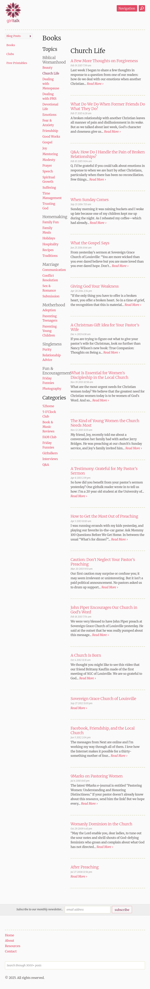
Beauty (47, 68)
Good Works (51, 136)
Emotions (49, 115)
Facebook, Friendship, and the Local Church (103, 730)
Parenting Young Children (49, 331)
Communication (54, 270)
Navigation (126, 8)
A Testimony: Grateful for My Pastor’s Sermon (104, 471)
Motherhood (53, 305)
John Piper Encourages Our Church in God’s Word (104, 609)
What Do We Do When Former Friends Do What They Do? (108, 106)
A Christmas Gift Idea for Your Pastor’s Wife (105, 327)
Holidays (48, 238)
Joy (44, 148)
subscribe (122, 910)
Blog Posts (13, 36)
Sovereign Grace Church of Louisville (103, 698)
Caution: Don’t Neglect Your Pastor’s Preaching (103, 562)
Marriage (50, 264)
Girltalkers (50, 453)
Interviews (50, 459)
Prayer (47, 165)
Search (142, 8)
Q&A (45, 465)
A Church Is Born (86, 655)
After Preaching (85, 867)
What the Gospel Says (90, 243)
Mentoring (50, 154)
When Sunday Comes (90, 199)
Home (9, 935)
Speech (47, 171)
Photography (51, 389)
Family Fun (50, 222)
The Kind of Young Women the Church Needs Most (105, 423)
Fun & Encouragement (56, 370)
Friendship (50, 131)
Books (10, 45)
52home (48, 406)
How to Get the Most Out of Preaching (104, 516)
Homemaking (54, 216)
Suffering (49, 187)
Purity (47, 349)
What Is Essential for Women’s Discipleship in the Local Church (99, 375)
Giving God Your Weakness (95, 286)
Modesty (48, 160)
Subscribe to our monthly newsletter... (39, 909)
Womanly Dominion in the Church (101, 824)
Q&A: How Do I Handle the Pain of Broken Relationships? (108, 154)
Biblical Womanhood (54, 60)
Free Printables (16, 63)
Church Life (50, 73)
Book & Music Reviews (48, 426)
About (9, 941)
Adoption (49, 310)
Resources (12, 946)
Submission (50, 296)
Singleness (52, 344)
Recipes (48, 250)
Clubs (10, 54)
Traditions (50, 256)
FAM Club (49, 437)
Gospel (47, 142)
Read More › (95, 84)
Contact (11, 951)
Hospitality (50, 244)
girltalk (13, 12)
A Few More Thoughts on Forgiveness (104, 60)
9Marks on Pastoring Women (97, 776)
